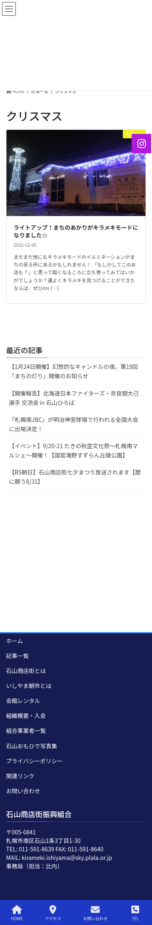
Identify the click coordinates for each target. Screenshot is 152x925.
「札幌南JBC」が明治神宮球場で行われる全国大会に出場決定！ (73, 424)
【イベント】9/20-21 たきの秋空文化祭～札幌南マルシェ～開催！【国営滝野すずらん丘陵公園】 (73, 450)
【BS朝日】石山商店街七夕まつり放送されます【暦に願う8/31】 (75, 476)
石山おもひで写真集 (31, 746)
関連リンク (20, 776)
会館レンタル (23, 700)
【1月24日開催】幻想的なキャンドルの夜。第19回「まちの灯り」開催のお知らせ (73, 371)
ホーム (14, 641)
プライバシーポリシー (34, 761)
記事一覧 (17, 656)
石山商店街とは (26, 671)
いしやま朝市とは (28, 686)
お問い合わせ (23, 791)
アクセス (53, 913)
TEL (135, 913)
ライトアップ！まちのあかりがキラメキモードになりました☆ (76, 231)
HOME (17, 913)
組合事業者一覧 (26, 730)
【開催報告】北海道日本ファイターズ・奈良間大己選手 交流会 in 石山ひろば (74, 397)
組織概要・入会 (26, 715)
